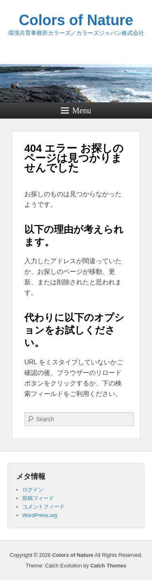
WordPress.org (39, 515)
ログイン (32, 490)
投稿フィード (38, 498)
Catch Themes (108, 566)
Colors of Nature (76, 20)
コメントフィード (43, 507)
